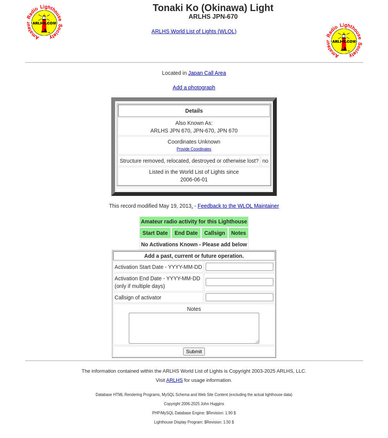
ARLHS (174, 386)
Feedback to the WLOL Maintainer (238, 206)
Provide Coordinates (194, 149)
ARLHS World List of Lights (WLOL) (193, 31)
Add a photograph (194, 87)
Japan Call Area (207, 73)
